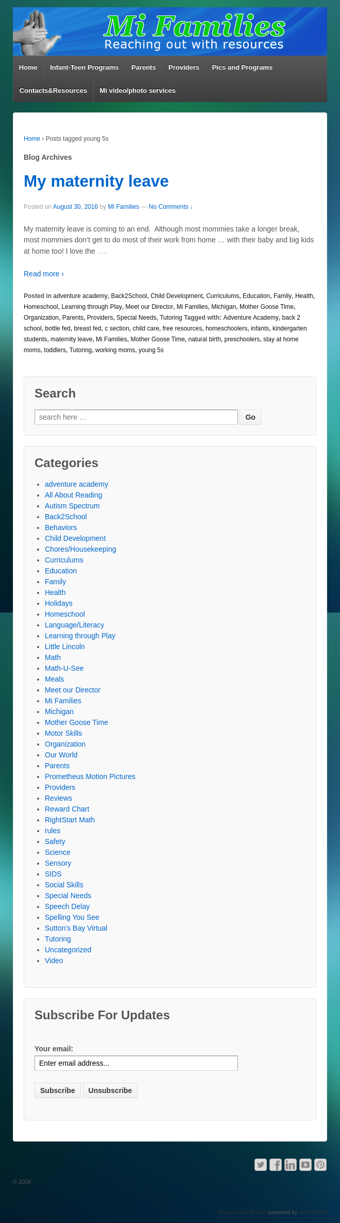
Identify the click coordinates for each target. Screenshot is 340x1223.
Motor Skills (63, 733)
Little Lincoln (65, 646)
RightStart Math (70, 820)
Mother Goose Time (267, 306)
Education (256, 296)
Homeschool (41, 306)
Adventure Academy (251, 317)
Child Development (176, 296)
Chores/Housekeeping (80, 549)
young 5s (151, 350)
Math (53, 657)
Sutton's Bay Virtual (76, 928)
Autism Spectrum (72, 506)
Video (54, 960)
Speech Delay (67, 906)
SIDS (53, 874)
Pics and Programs (242, 67)
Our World (61, 755)
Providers (183, 67)
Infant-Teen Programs (84, 67)
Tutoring (171, 317)
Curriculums (222, 296)
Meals (54, 679)
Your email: (54, 1049)
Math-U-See (64, 668)
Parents (143, 67)
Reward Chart (67, 809)
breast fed (87, 328)
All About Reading (73, 495)
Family (283, 296)
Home (28, 67)
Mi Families (123, 206)
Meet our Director (149, 306)
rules (52, 831)
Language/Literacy (74, 625)
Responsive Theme (242, 1212)
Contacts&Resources (54, 90)
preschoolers (242, 339)
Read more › (44, 274)
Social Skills (64, 885)
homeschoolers (226, 328)
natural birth (204, 339)
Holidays (59, 603)
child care (145, 328)
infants (260, 328)
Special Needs (136, 317)
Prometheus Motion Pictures (90, 776)
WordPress (313, 1212)
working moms (115, 350)
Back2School (129, 296)
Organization (41, 317)
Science (58, 852)
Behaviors (61, 527)
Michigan (223, 306)
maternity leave (71, 339)
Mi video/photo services (138, 90)
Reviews (58, 798)
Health (304, 296)
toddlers (55, 350)
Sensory (58, 863)
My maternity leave (96, 181)
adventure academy (80, 296)
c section (117, 328)
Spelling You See (72, 917)
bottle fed (57, 328)
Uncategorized (68, 950)
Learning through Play (91, 306)
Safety (55, 841)
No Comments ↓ (171, 206)
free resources (182, 328)
